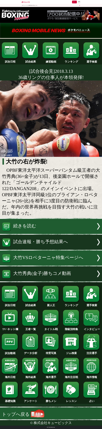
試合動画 (10, 352)
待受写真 (51, 352)
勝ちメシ (51, 400)
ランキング (71, 60)
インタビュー (92, 328)
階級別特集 (71, 328)
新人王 (51, 304)
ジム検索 (71, 352)
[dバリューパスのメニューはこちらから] (79, 2)
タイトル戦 (51, 328)
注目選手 (92, 352)
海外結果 (30, 376)
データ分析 (30, 352)
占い (92, 400)
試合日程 (10, 60)
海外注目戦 (71, 376)
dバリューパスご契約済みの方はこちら (29, 5)
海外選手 (51, 376)
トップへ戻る (23, 414)
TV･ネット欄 (10, 328)
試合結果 (30, 60)
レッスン (71, 400)
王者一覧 (30, 328)
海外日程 (10, 376)
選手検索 (92, 60)
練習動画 (51, 60)
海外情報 (92, 376)
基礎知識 (10, 400)
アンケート (30, 400)
